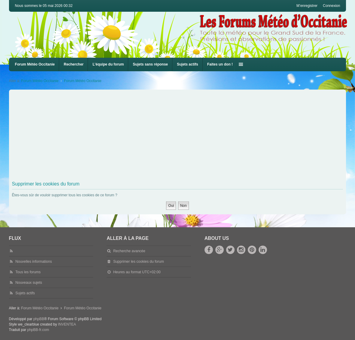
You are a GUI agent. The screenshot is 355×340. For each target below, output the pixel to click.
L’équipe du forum (108, 64)
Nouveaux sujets (28, 282)
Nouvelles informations (33, 261)
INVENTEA (67, 324)
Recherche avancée (129, 251)
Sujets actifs (187, 64)
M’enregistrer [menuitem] (306, 6)
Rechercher (73, 64)
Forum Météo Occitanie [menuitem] (35, 64)
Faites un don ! (220, 64)
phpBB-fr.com (38, 330)
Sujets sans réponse (150, 64)
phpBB (38, 319)
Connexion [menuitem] (331, 6)
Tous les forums (28, 272)
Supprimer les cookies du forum (138, 261)
